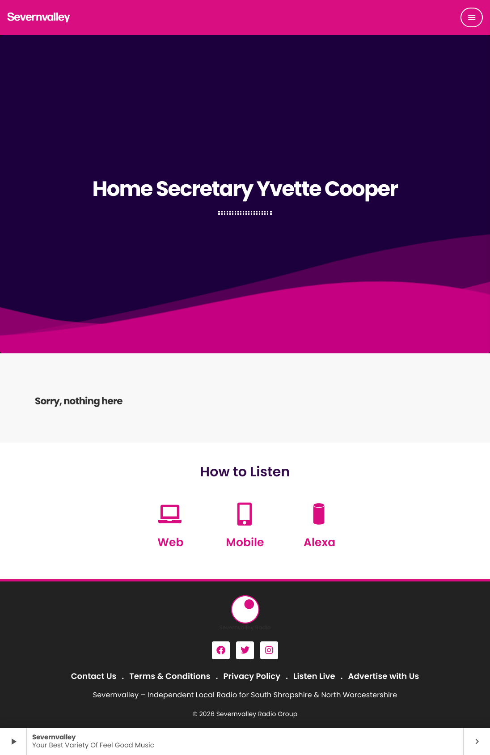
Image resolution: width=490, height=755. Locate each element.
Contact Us (94, 676)
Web (170, 542)
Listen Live (314, 676)
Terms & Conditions (169, 676)
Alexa (319, 542)
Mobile (245, 542)
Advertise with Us (383, 676)
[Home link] (39, 17)
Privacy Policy (252, 676)
